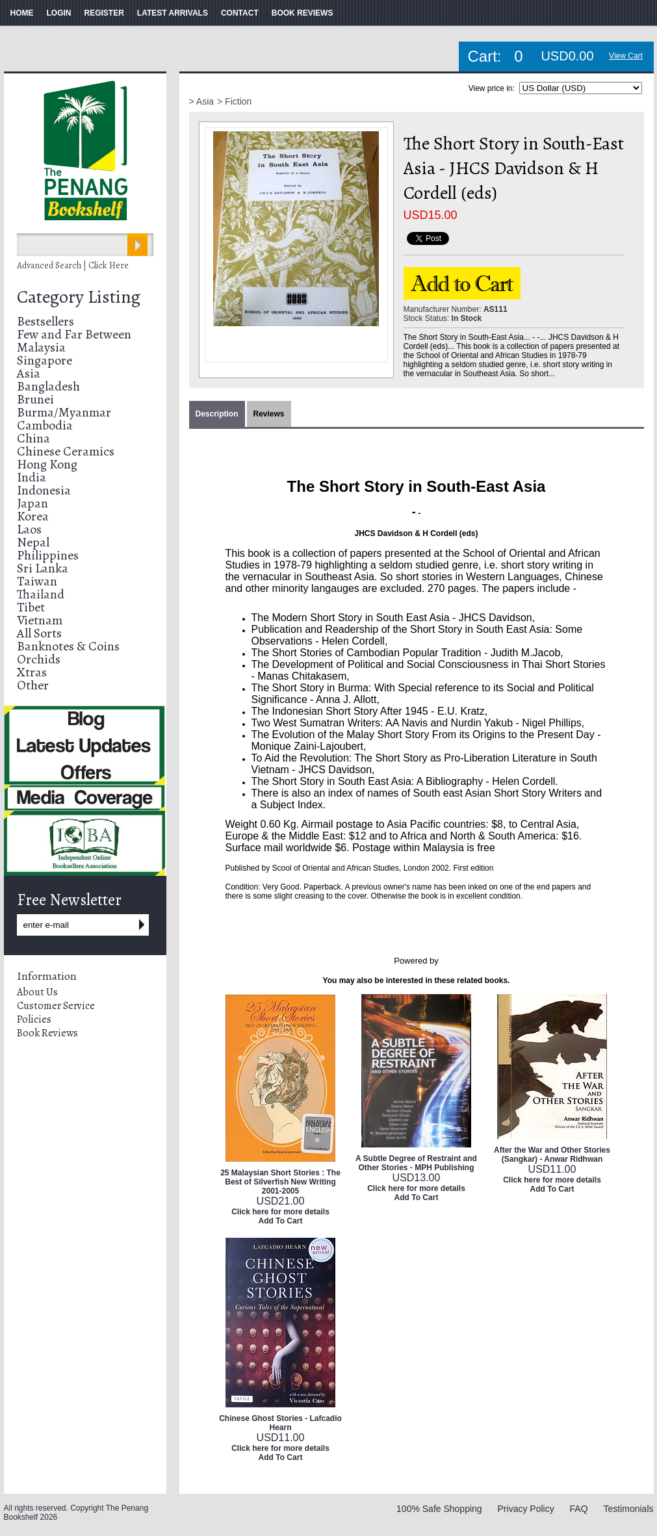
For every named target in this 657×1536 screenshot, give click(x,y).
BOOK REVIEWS (302, 13)
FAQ (579, 1509)
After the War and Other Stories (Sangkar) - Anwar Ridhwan (552, 1155)
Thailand (40, 594)
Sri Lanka (42, 568)
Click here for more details (280, 1211)
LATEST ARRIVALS (172, 13)
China (33, 438)
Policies (34, 1019)
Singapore (44, 360)
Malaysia (41, 347)
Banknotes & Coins (68, 646)
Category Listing (78, 297)
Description (217, 413)
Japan (32, 503)
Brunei (35, 399)
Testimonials (628, 1509)
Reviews (269, 413)
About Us (37, 992)
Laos (29, 529)
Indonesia (44, 490)
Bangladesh (48, 386)
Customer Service (56, 1006)
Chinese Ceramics (65, 451)
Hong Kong (47, 464)
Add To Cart (281, 1220)
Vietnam (39, 620)
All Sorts (39, 633)
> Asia (201, 101)
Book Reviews (47, 1033)
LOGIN (59, 13)
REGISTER (104, 13)
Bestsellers (45, 321)
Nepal (33, 542)
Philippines (48, 555)
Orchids (38, 659)
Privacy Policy (526, 1509)
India (31, 477)
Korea (33, 516)
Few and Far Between (74, 334)
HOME (22, 13)
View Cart (626, 55)
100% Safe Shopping (439, 1509)
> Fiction (234, 101)
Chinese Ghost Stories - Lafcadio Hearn (280, 1423)
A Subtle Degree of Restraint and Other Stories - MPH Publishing (416, 1163)
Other (33, 685)
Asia (28, 373)
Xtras (32, 672)
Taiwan (37, 581)
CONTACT (240, 13)
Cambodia (45, 425)
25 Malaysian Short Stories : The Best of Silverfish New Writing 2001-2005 (280, 1182)
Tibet (31, 607)
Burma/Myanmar (64, 412)
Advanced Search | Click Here (73, 265)
